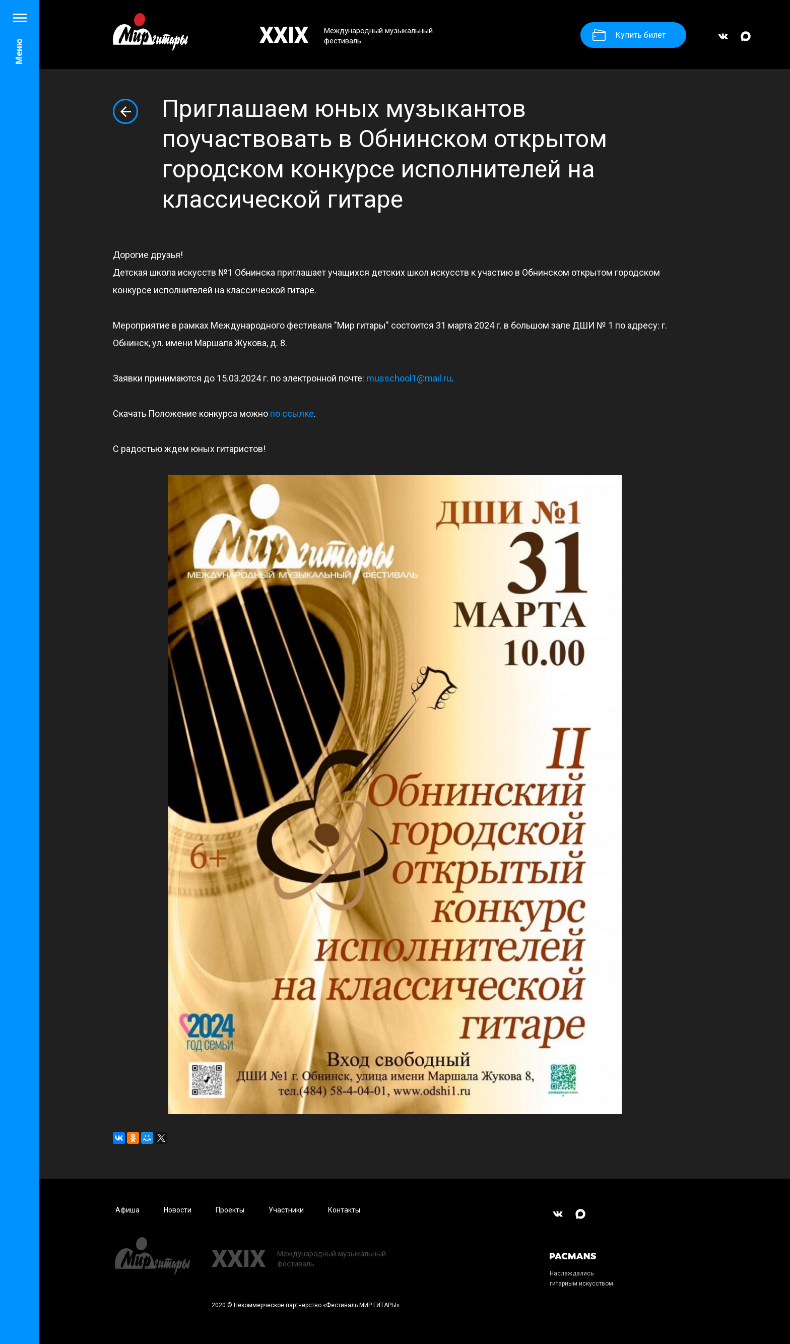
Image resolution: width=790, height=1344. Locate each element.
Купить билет (629, 35)
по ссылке (292, 413)
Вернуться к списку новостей (125, 111)
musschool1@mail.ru (408, 378)
